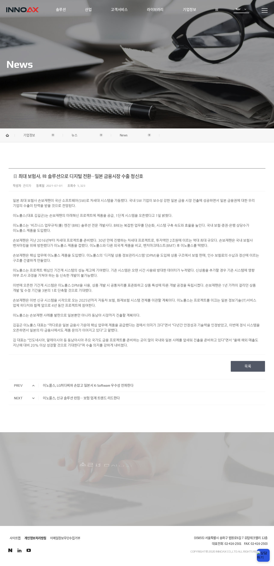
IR (216, 9)
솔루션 (61, 9)
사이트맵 (15, 538)
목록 (247, 362)
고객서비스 (119, 9)
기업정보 (189, 9)
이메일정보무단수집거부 (65, 538)
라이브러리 (155, 9)
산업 (88, 9)
